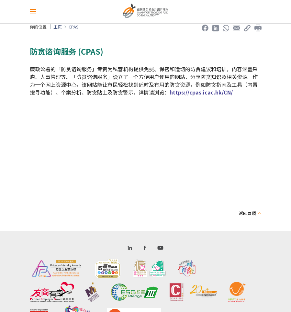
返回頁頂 (247, 213)
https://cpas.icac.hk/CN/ (201, 92)
